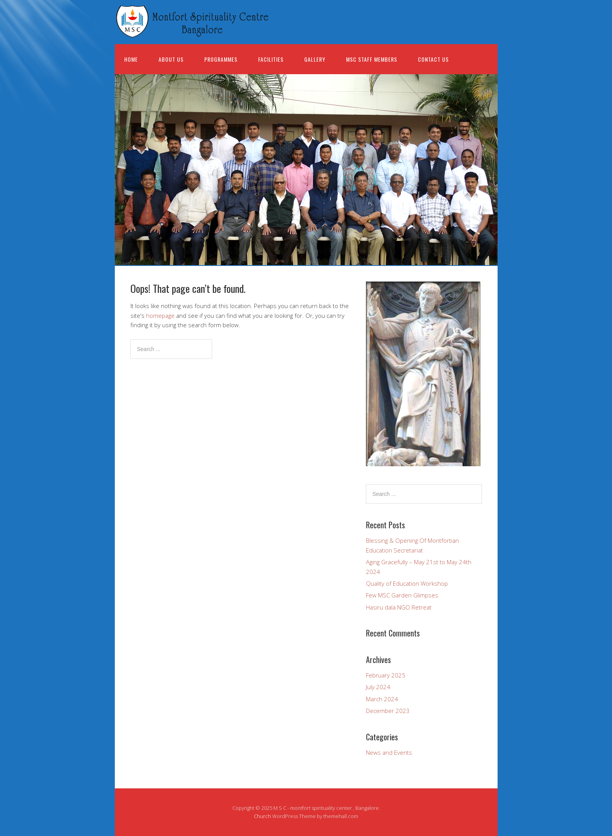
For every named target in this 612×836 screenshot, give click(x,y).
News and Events (389, 752)
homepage (160, 315)
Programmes (220, 59)
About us (171, 59)
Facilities (271, 59)
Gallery (314, 59)
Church (262, 816)
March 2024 (382, 699)
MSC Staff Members (371, 59)
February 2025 (385, 675)
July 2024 (378, 687)
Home (131, 59)
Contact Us (433, 59)
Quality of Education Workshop (407, 583)
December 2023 (388, 711)
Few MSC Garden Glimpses (402, 595)
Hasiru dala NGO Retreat (399, 607)
